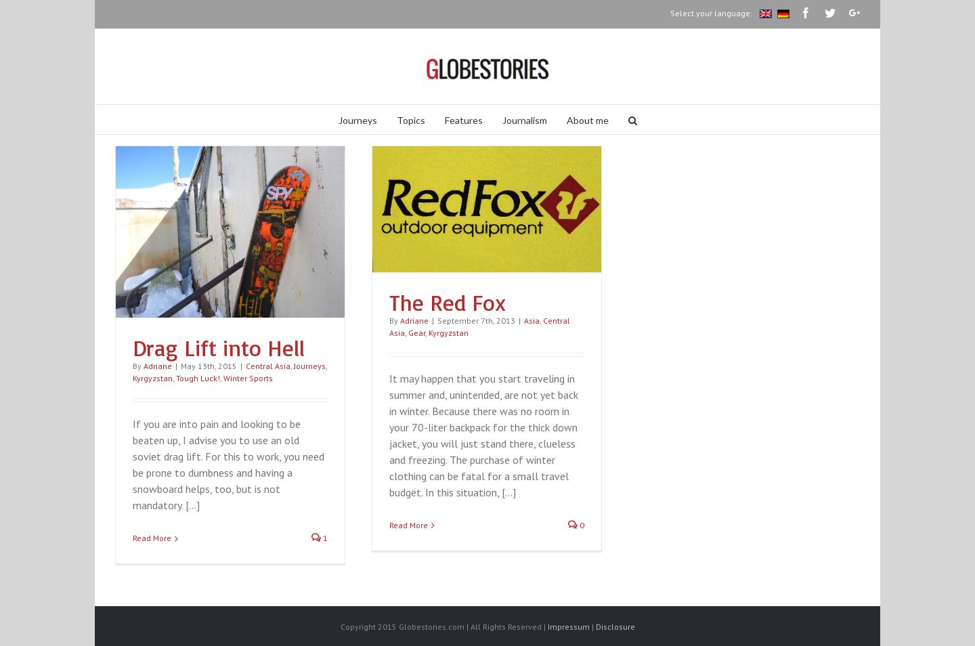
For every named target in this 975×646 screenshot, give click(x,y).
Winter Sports (248, 378)
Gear (416, 333)
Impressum (569, 627)
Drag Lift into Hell (219, 348)
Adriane (158, 366)
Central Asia (268, 366)
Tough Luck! (198, 378)
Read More (152, 538)
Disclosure (615, 627)
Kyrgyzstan (153, 378)
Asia (532, 321)
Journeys (310, 366)
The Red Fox (447, 302)
